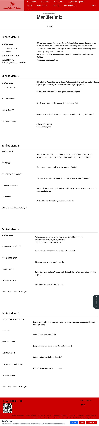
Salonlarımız (41, 415)
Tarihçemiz (72, 415)
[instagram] (84, 404)
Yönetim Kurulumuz (60, 418)
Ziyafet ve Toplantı (76, 2)
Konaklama (58, 2)
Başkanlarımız (48, 418)
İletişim (30, 9)
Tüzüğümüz (80, 415)
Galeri (29, 5)
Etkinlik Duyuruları (81, 418)
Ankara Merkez (70, 5)
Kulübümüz (31, 2)
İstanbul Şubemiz (91, 415)
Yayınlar (56, 5)
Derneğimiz (56, 415)
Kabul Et (74, 422)
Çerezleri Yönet (91, 422)
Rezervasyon (42, 5)
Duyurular (45, 2)
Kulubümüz (20, 415)
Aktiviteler (13, 415)
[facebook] (82, 404)
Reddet (82, 422)
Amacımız (64, 415)
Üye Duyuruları (91, 418)
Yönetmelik (70, 418)
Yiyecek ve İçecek (31, 415)
